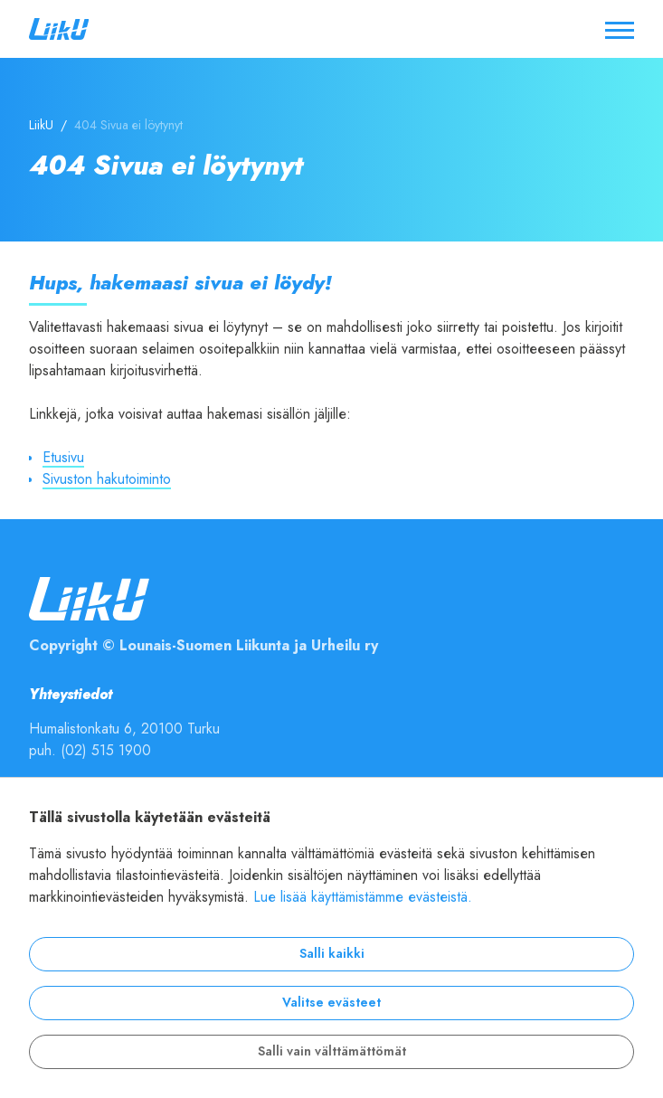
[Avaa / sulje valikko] (619, 29)
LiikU (41, 125)
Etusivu (63, 458)
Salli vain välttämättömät (332, 1051)
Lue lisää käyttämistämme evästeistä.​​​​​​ (362, 897)
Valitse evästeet (331, 1002)
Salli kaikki (332, 953)
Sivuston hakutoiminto (107, 479)
